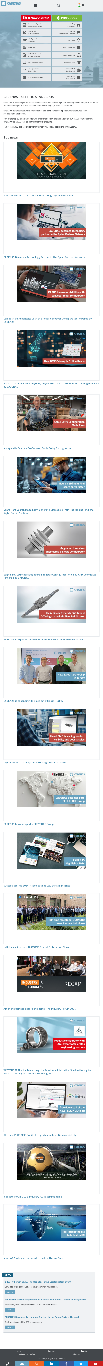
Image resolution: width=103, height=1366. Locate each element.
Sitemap (76, 1353)
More (10, 1292)
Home (18, 1351)
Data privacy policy (27, 1353)
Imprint (84, 1351)
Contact (51, 1351)
